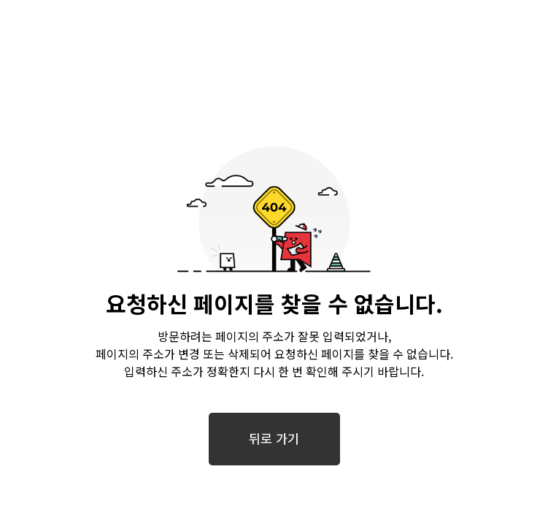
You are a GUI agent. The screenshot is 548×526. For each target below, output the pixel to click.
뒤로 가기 (273, 438)
